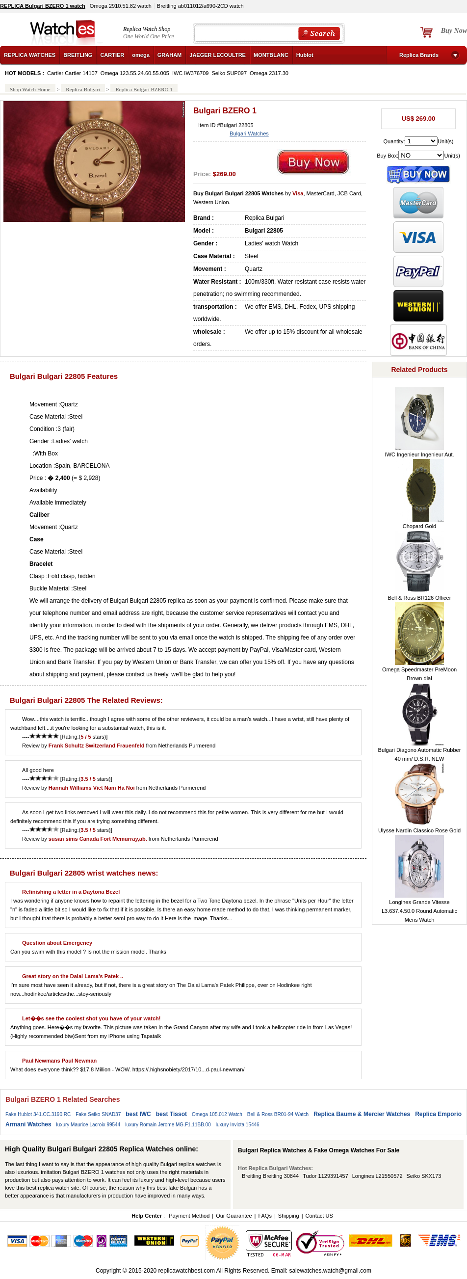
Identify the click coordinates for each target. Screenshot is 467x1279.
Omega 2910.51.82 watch (121, 6)
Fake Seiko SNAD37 (98, 1114)
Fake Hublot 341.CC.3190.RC (38, 1114)
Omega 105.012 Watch (217, 1114)
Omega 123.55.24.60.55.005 (135, 73)
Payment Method (189, 1216)
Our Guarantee (234, 1216)
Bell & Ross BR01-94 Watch (278, 1114)
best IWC (138, 1114)
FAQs (265, 1216)
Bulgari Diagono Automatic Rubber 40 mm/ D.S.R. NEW (419, 754)
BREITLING (77, 55)
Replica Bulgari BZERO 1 (143, 89)
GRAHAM (169, 55)
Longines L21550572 (377, 1176)
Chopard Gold (420, 526)
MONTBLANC (271, 55)
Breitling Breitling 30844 (270, 1176)
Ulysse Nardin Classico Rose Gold (419, 830)
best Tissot (171, 1114)
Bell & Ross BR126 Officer (419, 598)
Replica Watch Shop (146, 29)
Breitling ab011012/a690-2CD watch (200, 6)
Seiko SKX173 (424, 1176)
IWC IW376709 (190, 73)
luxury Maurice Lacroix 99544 (88, 1124)
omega (140, 55)
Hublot (304, 55)
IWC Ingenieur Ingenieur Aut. (419, 454)
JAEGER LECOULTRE (217, 55)
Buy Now (454, 30)
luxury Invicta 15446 (237, 1124)
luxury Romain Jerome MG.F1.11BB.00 (168, 1124)
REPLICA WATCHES (29, 55)
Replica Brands (419, 55)
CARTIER (112, 55)
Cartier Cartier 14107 (72, 73)
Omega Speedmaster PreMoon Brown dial (419, 673)
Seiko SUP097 (229, 73)
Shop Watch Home (30, 89)
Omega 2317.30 (269, 73)
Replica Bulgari (83, 89)
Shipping (288, 1216)
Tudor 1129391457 (325, 1176)
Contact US (319, 1216)
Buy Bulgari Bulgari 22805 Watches (238, 193)
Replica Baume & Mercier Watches (361, 1114)
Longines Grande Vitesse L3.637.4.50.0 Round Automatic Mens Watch (419, 911)
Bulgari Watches (249, 133)
